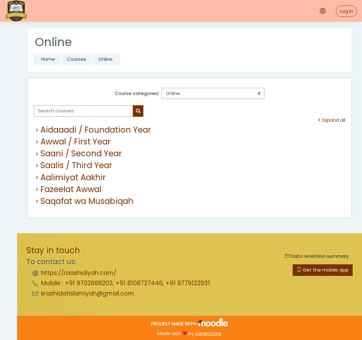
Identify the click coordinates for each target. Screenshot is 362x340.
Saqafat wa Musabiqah (86, 201)
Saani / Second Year (81, 153)
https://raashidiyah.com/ (78, 273)
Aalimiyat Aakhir (73, 177)
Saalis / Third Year (76, 165)
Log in (346, 11)
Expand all (334, 120)
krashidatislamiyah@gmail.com (87, 293)
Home (48, 59)
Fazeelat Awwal (70, 189)
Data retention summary (317, 256)
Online (105, 59)
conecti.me (208, 333)
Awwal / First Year (75, 141)
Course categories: (137, 93)
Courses (76, 59)
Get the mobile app (323, 270)
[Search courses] (83, 110)
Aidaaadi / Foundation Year (95, 129)
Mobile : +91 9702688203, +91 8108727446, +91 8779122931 (125, 283)
